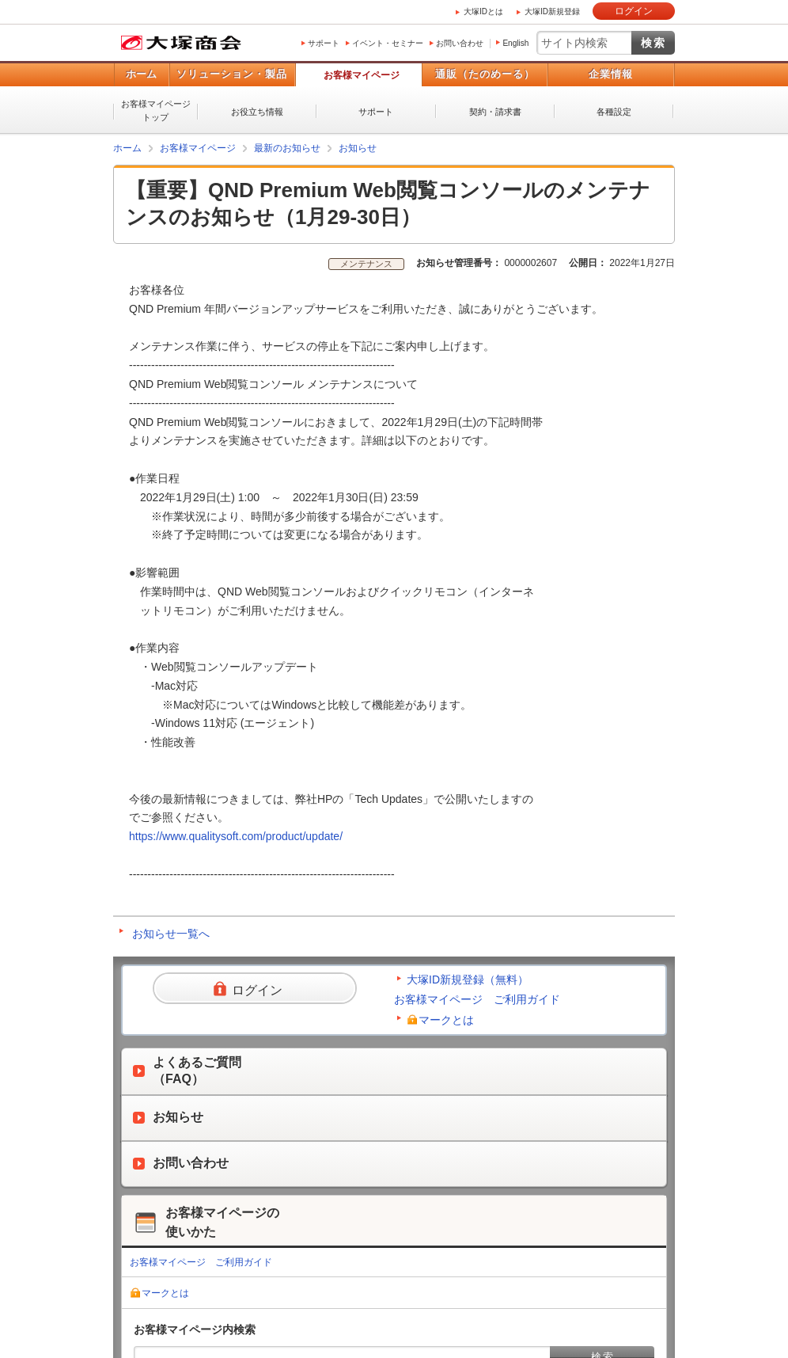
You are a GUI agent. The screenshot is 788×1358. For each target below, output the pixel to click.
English (515, 43)
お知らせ (358, 148)
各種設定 (614, 111)
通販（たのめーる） (485, 74)
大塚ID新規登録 (552, 11)
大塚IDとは (483, 11)
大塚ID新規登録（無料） (467, 979)
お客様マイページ (362, 75)
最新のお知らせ (287, 148)
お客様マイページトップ (156, 110)
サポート (323, 43)
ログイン (634, 11)
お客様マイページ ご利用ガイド (477, 999)
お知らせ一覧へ (171, 933)
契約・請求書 (495, 111)
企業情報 (611, 74)
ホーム (141, 74)
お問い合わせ (459, 43)
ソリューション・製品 (231, 74)
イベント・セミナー (387, 43)
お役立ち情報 (257, 111)
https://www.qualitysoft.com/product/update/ (236, 836)
